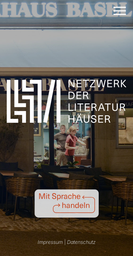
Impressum (50, 242)
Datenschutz (81, 242)
